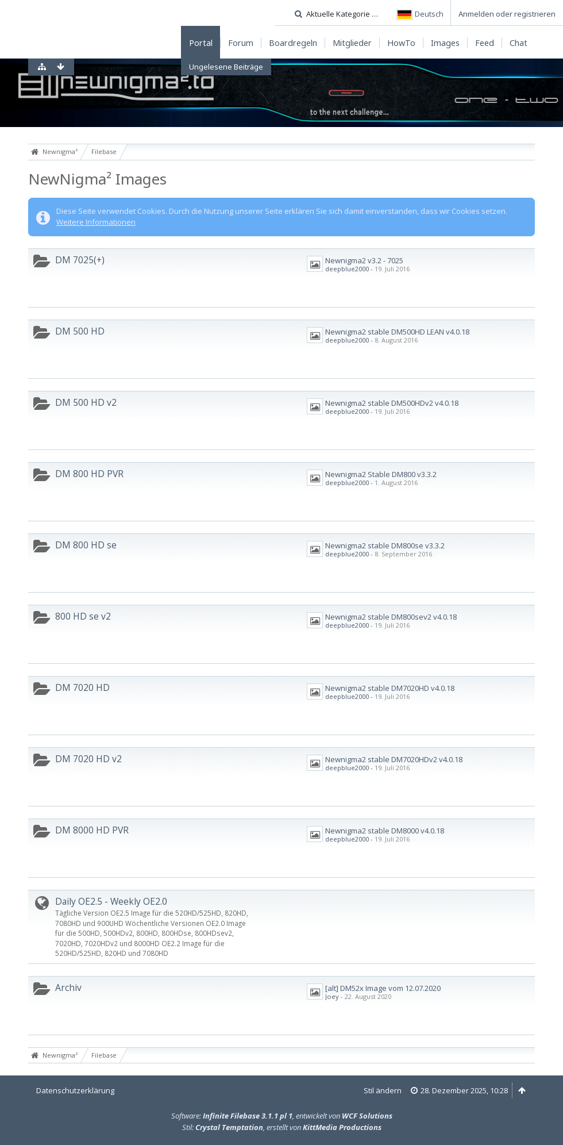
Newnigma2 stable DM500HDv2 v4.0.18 (391, 403)
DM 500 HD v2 (86, 402)
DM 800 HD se (86, 545)
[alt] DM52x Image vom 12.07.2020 (383, 988)
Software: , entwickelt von (281, 1116)
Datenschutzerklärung (75, 1090)
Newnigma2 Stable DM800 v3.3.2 (381, 474)
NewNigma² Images (97, 178)
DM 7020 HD (82, 687)
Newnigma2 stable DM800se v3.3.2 (385, 545)
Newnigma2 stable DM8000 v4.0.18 (384, 830)
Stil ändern (383, 1090)
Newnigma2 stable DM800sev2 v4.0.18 (391, 617)
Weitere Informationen (96, 222)
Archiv (68, 987)
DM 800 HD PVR (89, 473)
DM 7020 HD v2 (88, 758)
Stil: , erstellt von (281, 1127)
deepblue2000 (347, 268)
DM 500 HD (80, 331)
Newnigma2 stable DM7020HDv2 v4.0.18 (393, 759)
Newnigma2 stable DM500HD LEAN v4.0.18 (397, 331)
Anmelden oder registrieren (507, 14)
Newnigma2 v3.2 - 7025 (364, 260)
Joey (332, 996)
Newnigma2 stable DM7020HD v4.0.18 (389, 688)
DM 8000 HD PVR (92, 830)
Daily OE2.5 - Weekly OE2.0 (111, 901)
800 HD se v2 (83, 616)
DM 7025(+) (80, 259)
